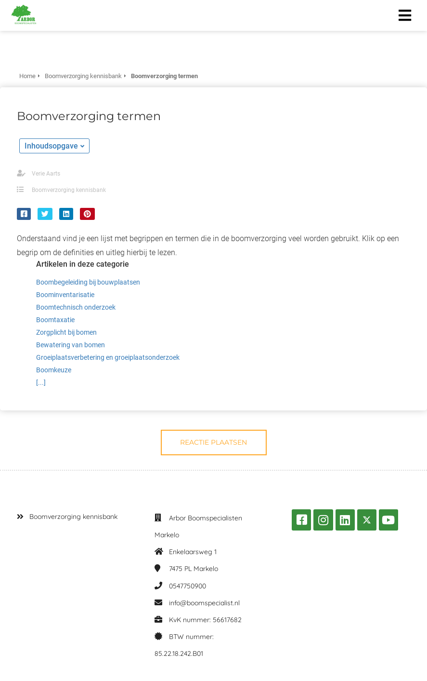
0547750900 (187, 586)
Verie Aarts (46, 173)
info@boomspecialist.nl (204, 603)
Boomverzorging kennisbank (69, 190)
